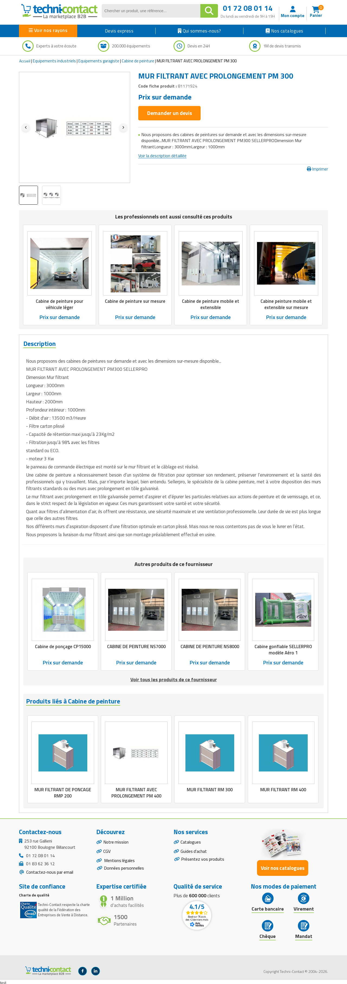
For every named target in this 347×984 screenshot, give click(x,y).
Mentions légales (119, 860)
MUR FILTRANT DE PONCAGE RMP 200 (62, 791)
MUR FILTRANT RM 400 (283, 788)
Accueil (24, 61)
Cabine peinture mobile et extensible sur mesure (286, 304)
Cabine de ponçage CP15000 (62, 645)
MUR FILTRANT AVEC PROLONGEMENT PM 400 (136, 791)
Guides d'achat (194, 850)
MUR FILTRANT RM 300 (209, 788)
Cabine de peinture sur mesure (135, 301)
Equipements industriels (54, 61)
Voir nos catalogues (282, 867)
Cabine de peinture (138, 61)
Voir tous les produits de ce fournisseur (173, 678)
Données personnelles (124, 867)
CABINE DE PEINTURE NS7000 (136, 645)
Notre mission (116, 841)
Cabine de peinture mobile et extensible (210, 304)
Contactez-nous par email (49, 870)
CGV (107, 850)
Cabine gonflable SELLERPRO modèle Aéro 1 (283, 648)
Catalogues (191, 841)
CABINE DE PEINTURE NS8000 (210, 645)
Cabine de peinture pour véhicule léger (59, 304)
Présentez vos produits (202, 858)
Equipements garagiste (98, 61)
